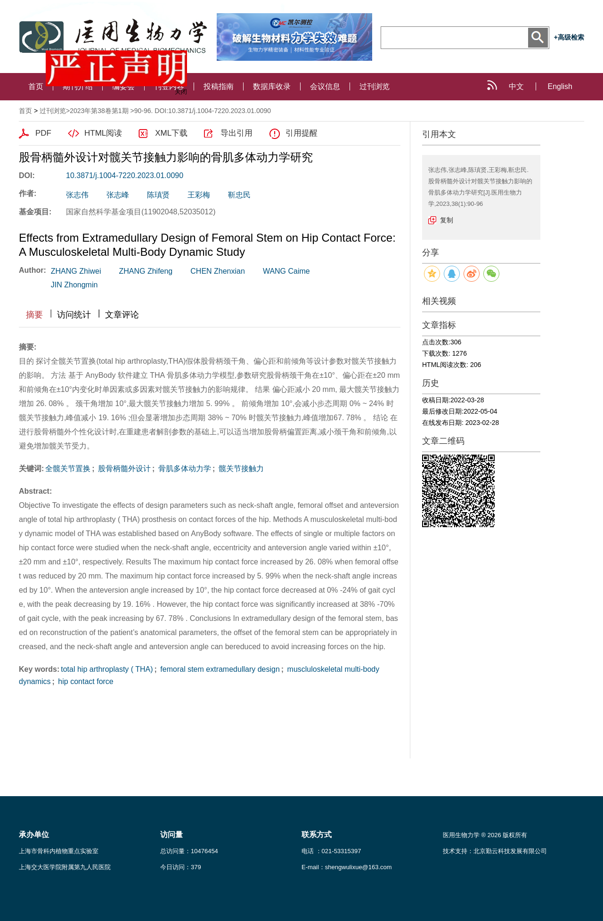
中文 (516, 86)
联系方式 (317, 835)
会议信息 (325, 86)
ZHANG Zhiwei (76, 271)
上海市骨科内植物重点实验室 (58, 851)
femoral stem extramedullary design (219, 669)
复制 (446, 220)
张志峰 (117, 195)
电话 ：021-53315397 (331, 851)
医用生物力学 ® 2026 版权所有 (485, 835)
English (560, 86)
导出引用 (236, 133)
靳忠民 (239, 195)
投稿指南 (219, 86)
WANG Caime (286, 271)
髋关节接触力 (239, 469)
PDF (43, 133)
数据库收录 (272, 86)
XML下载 (171, 133)
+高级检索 (569, 37)
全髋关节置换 (67, 469)
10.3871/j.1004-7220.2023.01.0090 (124, 175)
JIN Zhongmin (74, 285)
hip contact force (85, 681)
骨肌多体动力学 (183, 469)
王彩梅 (198, 195)
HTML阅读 (103, 133)
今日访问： (180, 867)
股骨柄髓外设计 (123, 469)
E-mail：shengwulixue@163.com (347, 867)
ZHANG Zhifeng (145, 271)
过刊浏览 (374, 86)
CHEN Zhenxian (217, 271)
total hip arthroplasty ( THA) (107, 669)
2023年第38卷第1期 (99, 110)
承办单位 (34, 835)
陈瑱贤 (158, 195)
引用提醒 (301, 133)
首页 (35, 86)
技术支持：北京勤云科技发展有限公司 (495, 851)
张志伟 (77, 195)
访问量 (171, 835)
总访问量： (189, 851)
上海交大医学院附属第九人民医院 (65, 867)
